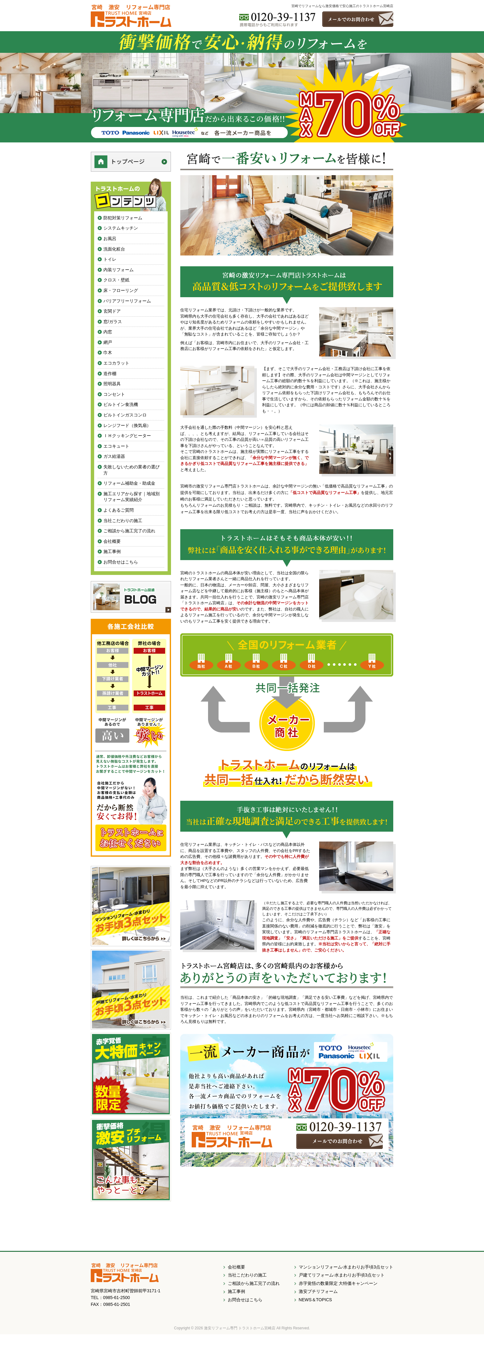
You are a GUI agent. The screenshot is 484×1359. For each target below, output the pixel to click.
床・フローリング (120, 290)
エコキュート (116, 446)
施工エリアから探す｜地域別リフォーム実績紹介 (131, 496)
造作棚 (109, 373)
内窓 (107, 331)
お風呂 (109, 238)
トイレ (109, 259)
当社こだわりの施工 (122, 520)
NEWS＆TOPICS (315, 1299)
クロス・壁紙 (116, 279)
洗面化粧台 (114, 249)
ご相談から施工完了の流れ (129, 530)
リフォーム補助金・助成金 (129, 483)
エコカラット (116, 363)
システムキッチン (120, 228)
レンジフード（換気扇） (127, 425)
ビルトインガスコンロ (125, 414)
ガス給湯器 (114, 456)
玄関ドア (112, 311)
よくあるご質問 (118, 510)
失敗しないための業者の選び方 (131, 469)
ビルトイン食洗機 (120, 404)
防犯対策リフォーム (122, 217)
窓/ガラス (112, 321)
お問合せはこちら (120, 561)
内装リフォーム (118, 269)
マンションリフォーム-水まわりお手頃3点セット (346, 1266)
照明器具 (112, 383)
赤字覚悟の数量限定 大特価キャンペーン (338, 1283)
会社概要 (112, 541)
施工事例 (112, 551)
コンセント (114, 394)
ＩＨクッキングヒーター (127, 435)
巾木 (107, 352)
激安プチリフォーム (318, 1291)
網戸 (107, 342)
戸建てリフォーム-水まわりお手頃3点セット (342, 1274)
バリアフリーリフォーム (127, 300)
